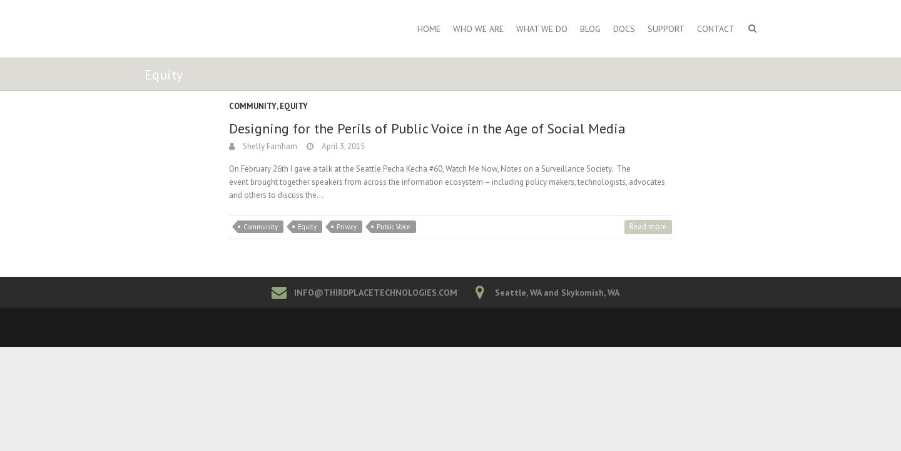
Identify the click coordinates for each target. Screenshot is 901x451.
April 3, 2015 (342, 146)
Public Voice (393, 226)
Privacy (347, 226)
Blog (590, 28)
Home (428, 28)
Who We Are (478, 28)
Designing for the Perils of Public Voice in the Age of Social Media (427, 128)
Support (666, 28)
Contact (716, 28)
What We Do (542, 28)
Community (253, 106)
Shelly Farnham (269, 146)
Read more (648, 226)
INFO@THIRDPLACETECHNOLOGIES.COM (375, 292)
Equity (294, 106)
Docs (624, 28)
